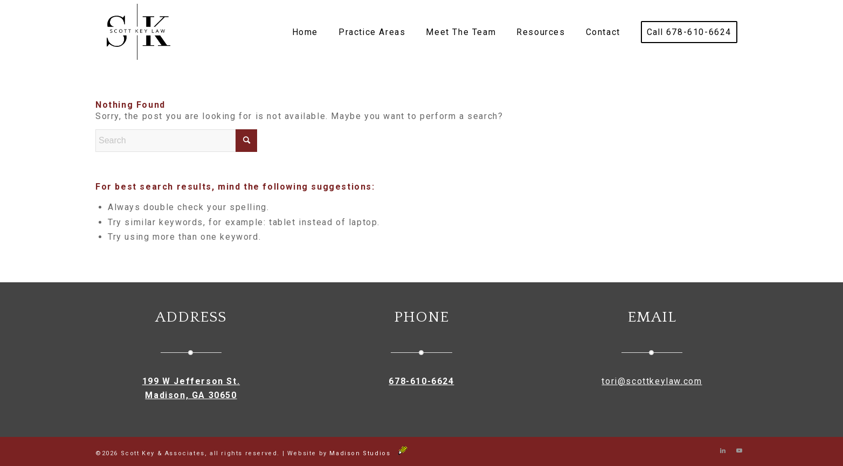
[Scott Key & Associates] (138, 32)
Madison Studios (368, 453)
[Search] (176, 140)
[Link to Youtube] (739, 451)
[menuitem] (305, 32)
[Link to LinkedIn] (723, 451)
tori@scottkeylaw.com (652, 381)
